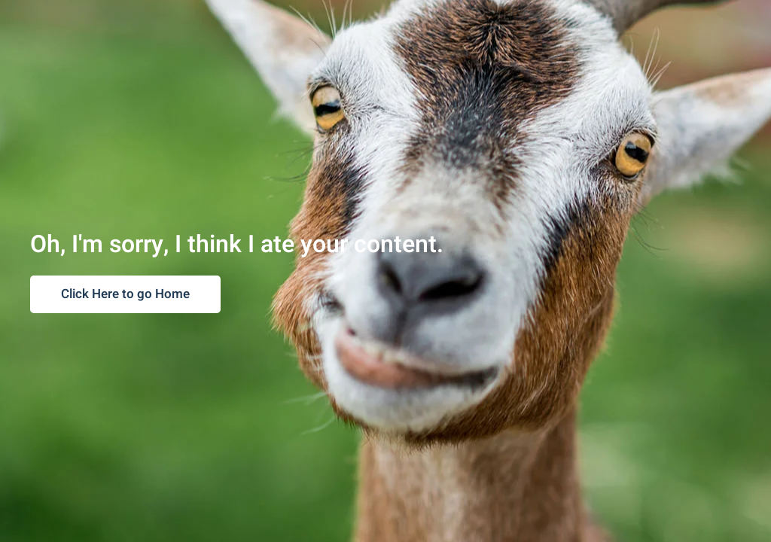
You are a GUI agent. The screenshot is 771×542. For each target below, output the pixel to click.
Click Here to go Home (125, 294)
